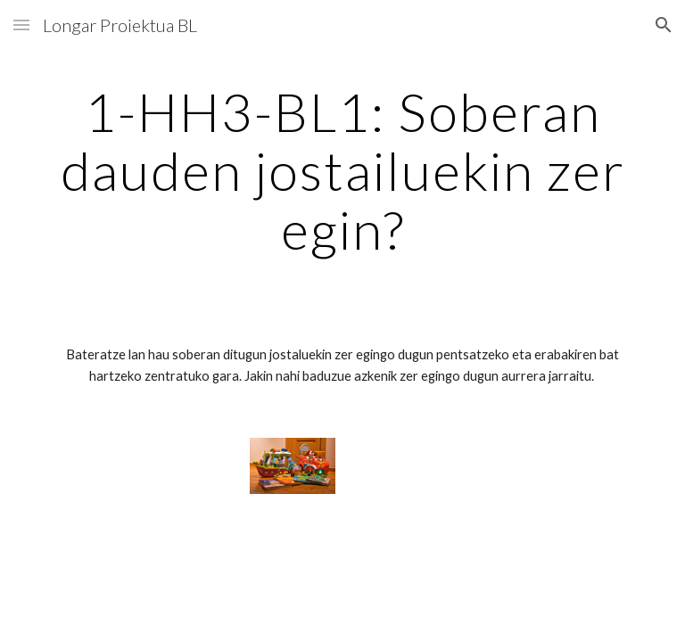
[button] (21, 24)
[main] (342, 170)
